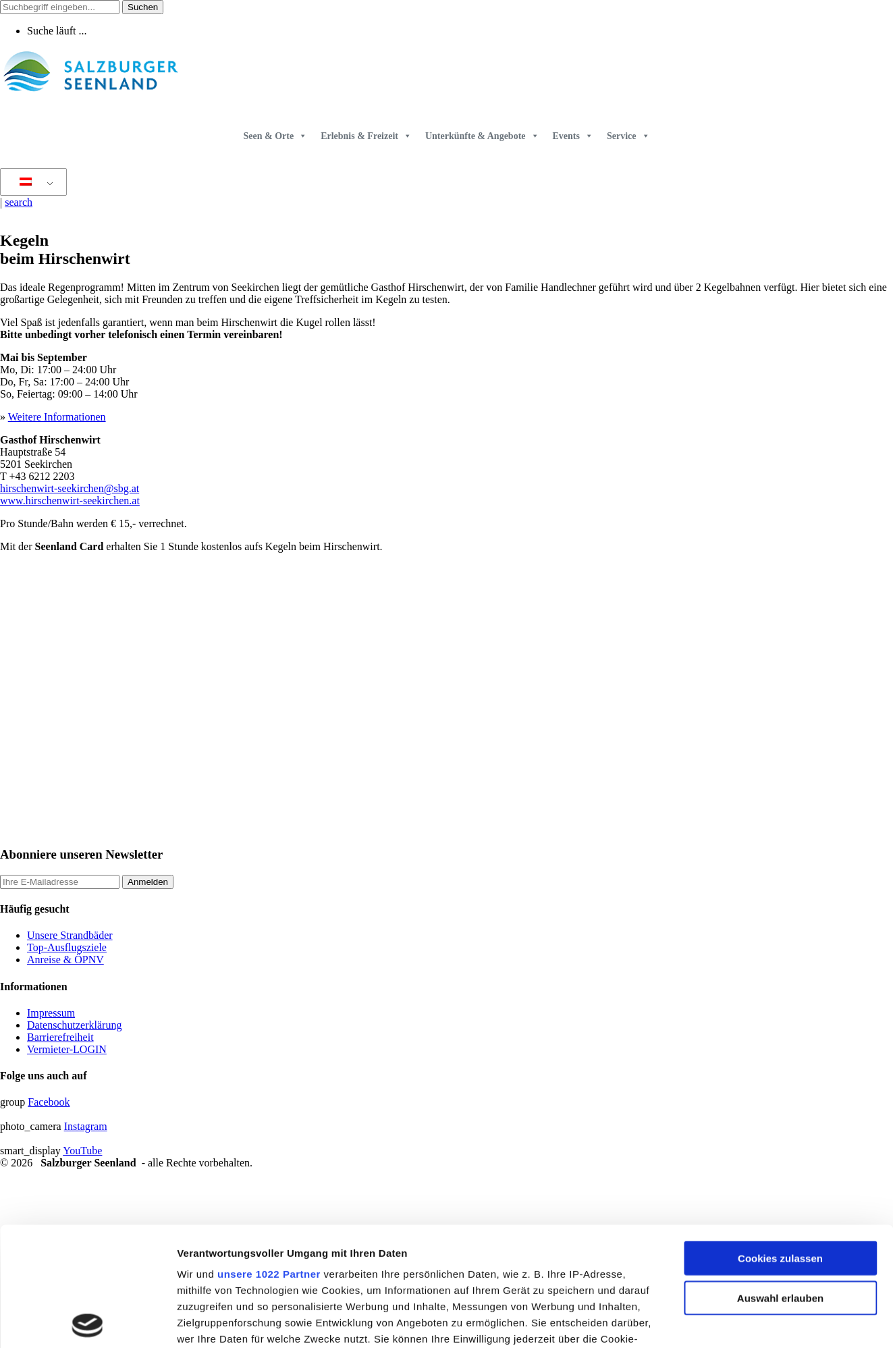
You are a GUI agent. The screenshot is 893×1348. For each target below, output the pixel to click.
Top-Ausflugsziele (67, 947)
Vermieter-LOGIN (67, 1049)
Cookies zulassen (780, 1139)
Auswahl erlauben (780, 1179)
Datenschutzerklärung (74, 1025)
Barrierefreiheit (60, 1037)
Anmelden (148, 882)
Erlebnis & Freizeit (366, 136)
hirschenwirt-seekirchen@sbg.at (69, 488)
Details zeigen (718, 1321)
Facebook (49, 1102)
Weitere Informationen (57, 417)
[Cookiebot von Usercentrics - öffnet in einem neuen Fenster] (87, 1322)
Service (628, 136)
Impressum (51, 1013)
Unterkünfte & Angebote (482, 136)
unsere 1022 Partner (269, 1155)
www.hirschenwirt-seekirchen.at (70, 500)
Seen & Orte (275, 136)
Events (573, 136)
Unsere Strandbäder (70, 935)
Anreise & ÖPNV (65, 959)
